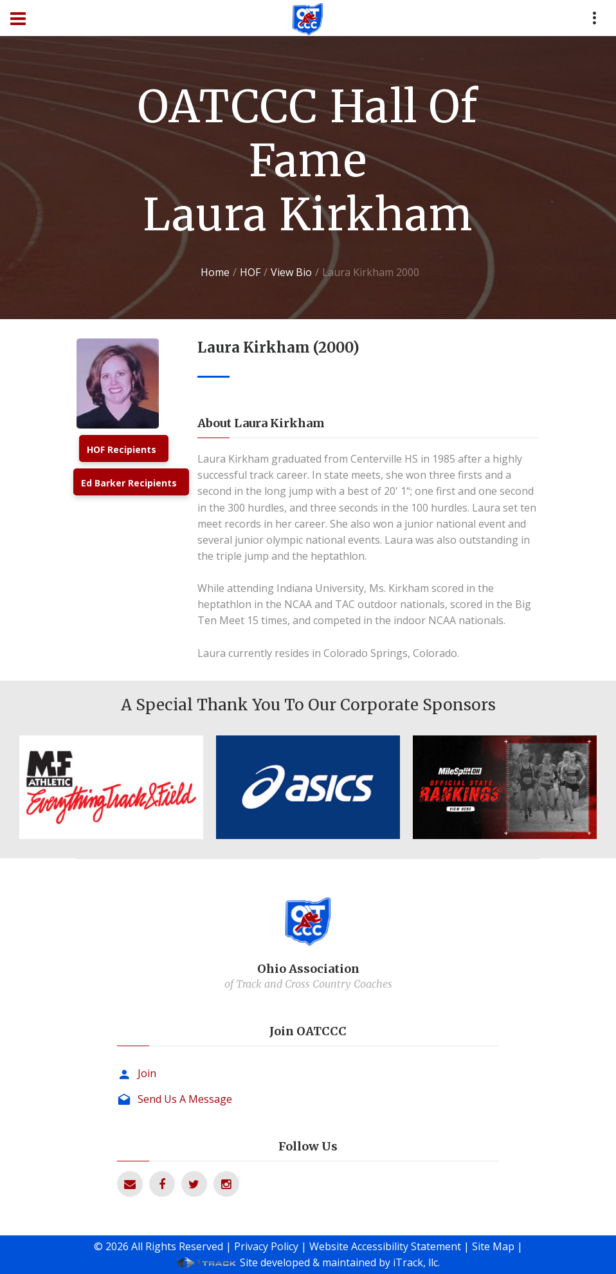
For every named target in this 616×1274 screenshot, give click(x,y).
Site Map (493, 1246)
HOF (250, 272)
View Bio (291, 272)
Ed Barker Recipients (129, 483)
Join (147, 1073)
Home (215, 272)
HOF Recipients (121, 449)
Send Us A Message (185, 1099)
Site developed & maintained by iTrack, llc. (340, 1262)
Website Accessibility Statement (385, 1246)
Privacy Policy (266, 1246)
